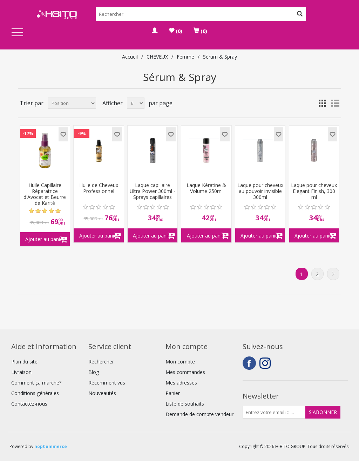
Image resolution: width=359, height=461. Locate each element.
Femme (185, 56)
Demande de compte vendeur (199, 414)
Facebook (249, 363)
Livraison (21, 372)
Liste (335, 103)
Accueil (130, 56)
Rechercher (101, 361)
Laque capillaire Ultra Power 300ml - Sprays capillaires (152, 191)
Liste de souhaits (184, 403)
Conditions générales (35, 393)
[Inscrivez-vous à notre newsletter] (274, 412)
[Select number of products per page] (135, 103)
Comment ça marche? (36, 382)
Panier (172, 393)
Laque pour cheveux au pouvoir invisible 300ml (260, 191)
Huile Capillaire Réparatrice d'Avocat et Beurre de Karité (44, 194)
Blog (93, 372)
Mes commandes (185, 372)
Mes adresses (181, 382)
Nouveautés (102, 393)
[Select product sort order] (72, 103)
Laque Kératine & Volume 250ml (206, 188)
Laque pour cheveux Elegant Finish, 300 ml (314, 191)
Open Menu (17, 33)
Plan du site (24, 361)
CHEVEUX (157, 56)
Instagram (266, 363)
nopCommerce (50, 446)
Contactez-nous (29, 403)
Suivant (333, 274)
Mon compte (180, 361)
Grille (322, 103)
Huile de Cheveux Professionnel (98, 188)
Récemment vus (106, 382)
